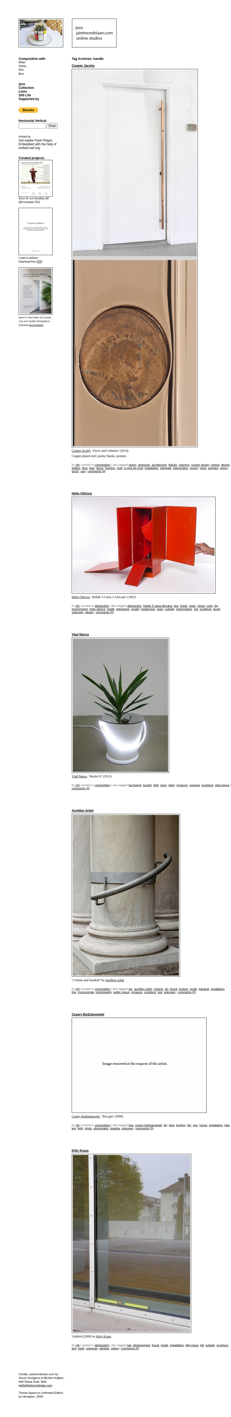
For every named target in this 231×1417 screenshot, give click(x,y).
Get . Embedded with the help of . (37, 144)
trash (81, 1348)
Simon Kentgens (29, 1377)
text (74, 1348)
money (194, 468)
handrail (204, 989)
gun (195, 1125)
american (144, 464)
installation (152, 468)
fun (189, 1125)
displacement (141, 1345)
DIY (216, 605)
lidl (202, 1345)
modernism (148, 609)
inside (111, 609)
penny (224, 468)
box (176, 605)
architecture (159, 464)
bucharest (135, 785)
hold (119, 468)
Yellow (22, 66)
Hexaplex (29, 1396)
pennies (213, 468)
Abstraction (102, 605)
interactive (123, 609)
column (158, 989)
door (85, 468)
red (196, 609)
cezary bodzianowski (148, 1125)
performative (184, 609)
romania (194, 785)
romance (182, 785)
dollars (76, 468)
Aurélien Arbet (82, 811)
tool (159, 992)
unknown (77, 612)
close (192, 605)
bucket (147, 785)
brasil (183, 605)
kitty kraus (192, 1345)
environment (80, 609)
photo (88, 1128)
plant (171, 785)
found (173, 989)
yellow (115, 1348)
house (203, 1125)
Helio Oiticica (82, 493)
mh (78, 464)
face (92, 468)
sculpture (206, 609)
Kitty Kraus (80, 1151)
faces (99, 468)
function (110, 468)
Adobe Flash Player (38, 140)
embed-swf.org (29, 148)
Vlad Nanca (80, 634)
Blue (21, 73)
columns (184, 464)
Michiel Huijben (53, 1377)
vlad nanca (222, 785)
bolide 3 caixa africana (157, 605)
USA (82, 471)
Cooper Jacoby (83, 66)
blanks (173, 464)
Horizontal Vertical (32, 121)
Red (21, 69)
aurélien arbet (143, 989)
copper (215, 464)
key (74, 1128)
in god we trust (133, 468)
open (203, 468)
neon (163, 785)
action (132, 464)
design (225, 464)
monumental (86, 992)
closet (201, 605)
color (210, 605)
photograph (100, 1128)
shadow (115, 1128)
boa (131, 1125)
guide (193, 989)
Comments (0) (96, 471)
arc (130, 989)
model (135, 609)
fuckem (183, 989)
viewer (89, 612)
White (22, 62)
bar (129, 1345)
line (74, 992)
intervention (180, 468)
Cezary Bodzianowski (88, 1014)
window (104, 1348)
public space (121, 992)
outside (169, 609)
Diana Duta (32, 1381)
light (156, 785)
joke (227, 1125)
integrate (166, 468)
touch (75, 471)
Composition (102, 464)
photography (104, 992)
